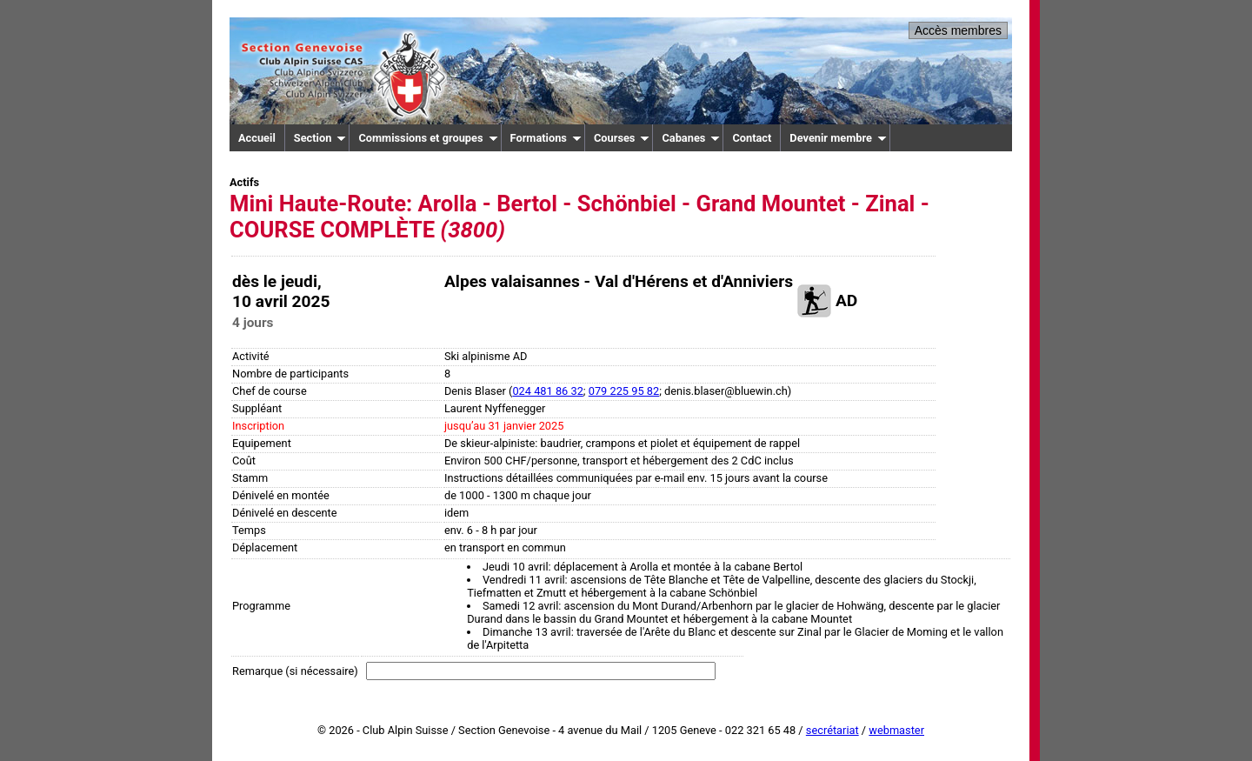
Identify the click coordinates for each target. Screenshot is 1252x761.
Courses (622, 137)
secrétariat (832, 730)
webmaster (896, 730)
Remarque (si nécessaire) (295, 671)
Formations (546, 137)
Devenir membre (838, 137)
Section (320, 137)
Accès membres (958, 30)
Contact (751, 137)
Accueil (257, 137)
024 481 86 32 (547, 390)
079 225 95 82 (624, 390)
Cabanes (691, 137)
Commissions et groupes (427, 137)
